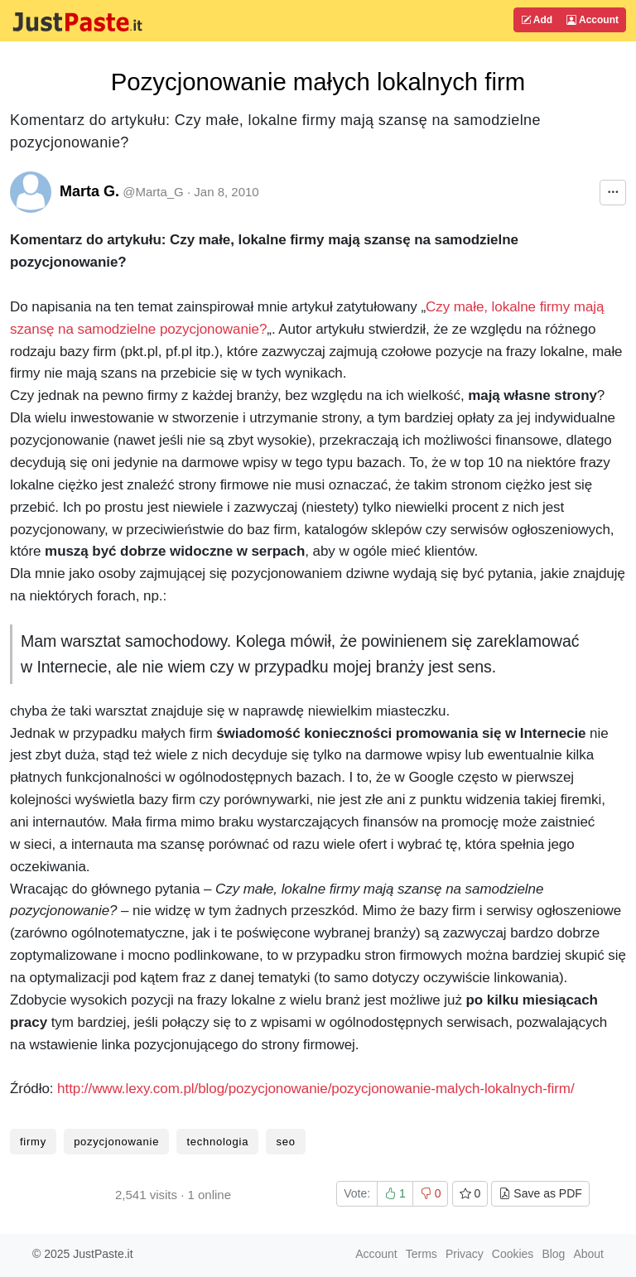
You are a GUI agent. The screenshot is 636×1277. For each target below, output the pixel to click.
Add (536, 20)
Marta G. (89, 191)
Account (592, 20)
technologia (217, 1141)
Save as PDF (540, 1193)
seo (285, 1141)
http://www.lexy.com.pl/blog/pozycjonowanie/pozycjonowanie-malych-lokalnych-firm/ (315, 1088)
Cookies (513, 1253)
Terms (421, 1253)
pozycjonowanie (116, 1141)
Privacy (465, 1253)
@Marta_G (153, 192)
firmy (33, 1141)
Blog (553, 1253)
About (588, 1253)
